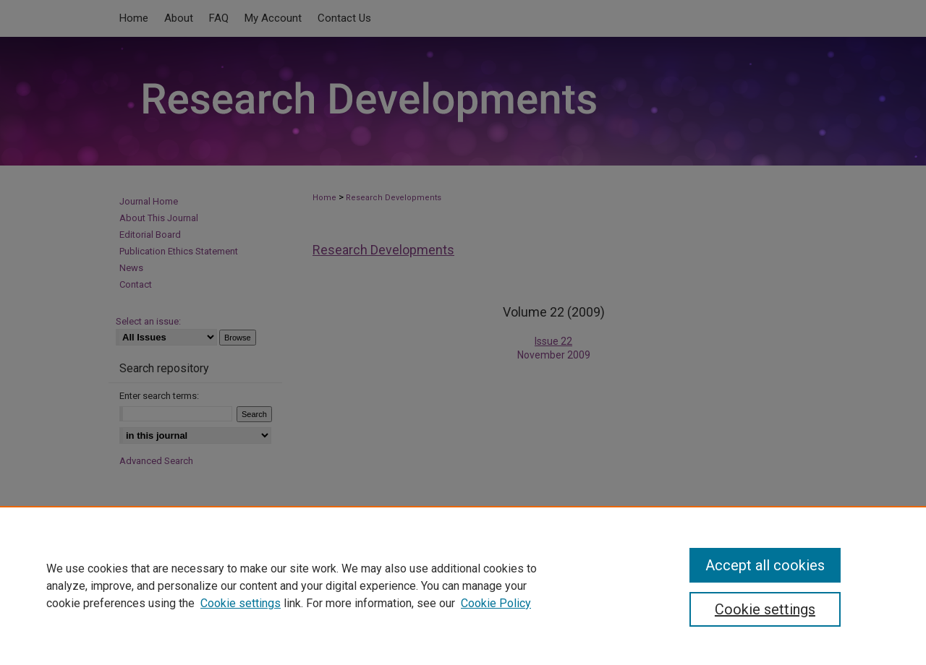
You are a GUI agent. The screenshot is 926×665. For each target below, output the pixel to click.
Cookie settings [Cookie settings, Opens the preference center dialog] (765, 609)
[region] (463, 585)
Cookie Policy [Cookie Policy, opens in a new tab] (496, 603)
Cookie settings (240, 603)
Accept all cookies (765, 565)
